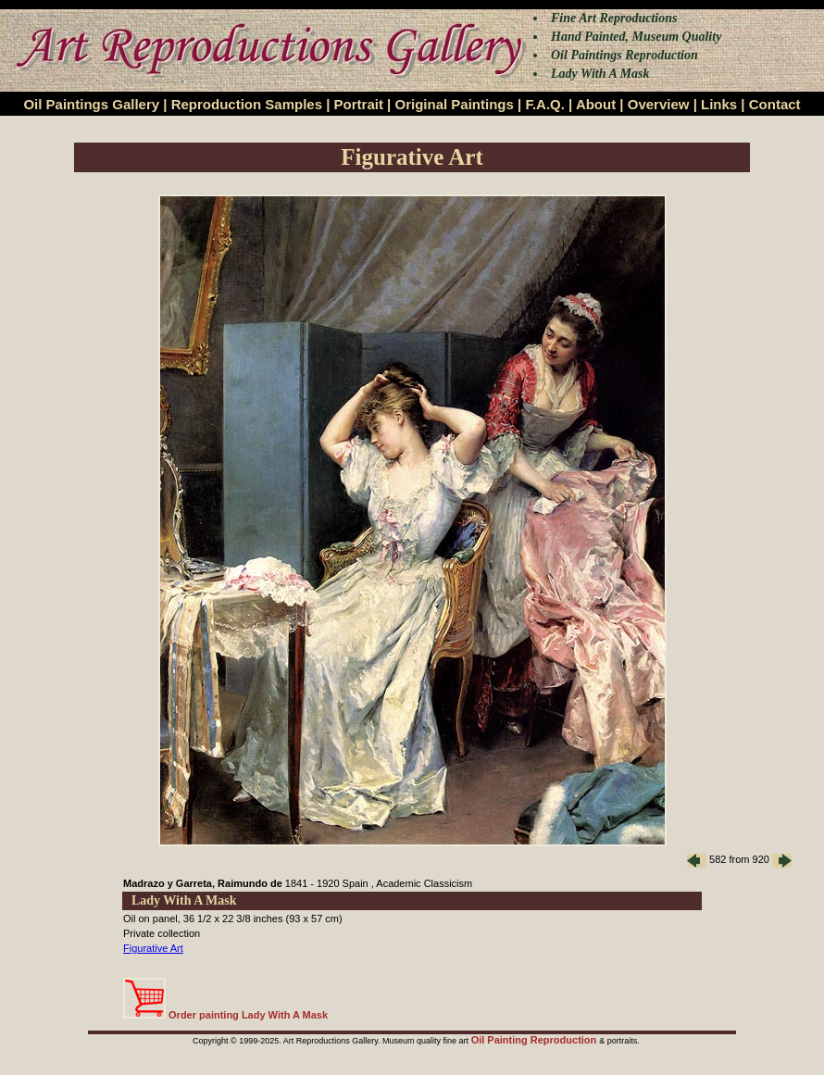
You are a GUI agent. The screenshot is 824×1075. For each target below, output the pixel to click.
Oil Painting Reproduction (535, 1039)
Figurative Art (153, 948)
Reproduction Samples (246, 104)
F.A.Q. (545, 104)
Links (719, 104)
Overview (659, 104)
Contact (775, 104)
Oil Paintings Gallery (91, 104)
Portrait (358, 104)
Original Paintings (453, 104)
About (596, 104)
